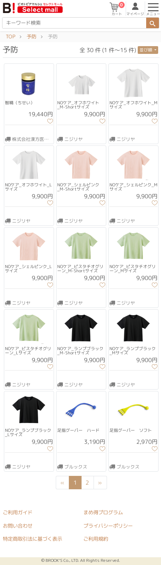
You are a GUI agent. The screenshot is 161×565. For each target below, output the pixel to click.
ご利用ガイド (17, 512)
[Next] (100, 482)
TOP (10, 36)
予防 (31, 36)
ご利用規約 (95, 538)
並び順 (146, 50)
